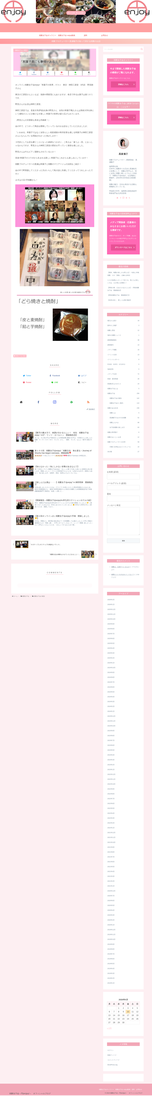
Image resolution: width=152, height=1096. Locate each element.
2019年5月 (111, 964)
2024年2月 (111, 707)
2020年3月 (111, 916)
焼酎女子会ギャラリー (103, 1090)
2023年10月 (111, 726)
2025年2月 (111, 658)
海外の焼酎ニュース (123, 335)
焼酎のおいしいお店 (123, 437)
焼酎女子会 (123, 393)
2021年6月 (111, 862)
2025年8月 (111, 629)
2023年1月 (111, 770)
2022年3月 (111, 818)
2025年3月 (111, 653)
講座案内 (123, 345)
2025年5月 (111, 644)
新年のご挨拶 (123, 325)
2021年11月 (111, 838)
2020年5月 (111, 906)
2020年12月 (111, 891)
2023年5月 (111, 750)
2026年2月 (111, 600)
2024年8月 (111, 678)
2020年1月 (111, 925)
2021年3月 (111, 877)
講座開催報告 (123, 340)
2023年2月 (111, 765)
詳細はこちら (123, 84)
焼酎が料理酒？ (123, 432)
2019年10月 (111, 940)
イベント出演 (123, 354)
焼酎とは (124, 413)
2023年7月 (111, 741)
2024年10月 (111, 668)
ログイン (110, 1051)
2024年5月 (111, 692)
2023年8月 (111, 736)
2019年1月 (111, 983)
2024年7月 (111, 683)
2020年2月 (111, 920)
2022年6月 (111, 804)
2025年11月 (111, 615)
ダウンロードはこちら (123, 247)
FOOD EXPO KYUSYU (123, 364)
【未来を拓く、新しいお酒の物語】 (119, 300)
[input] (123, 49)
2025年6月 (111, 639)
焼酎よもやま (124, 422)
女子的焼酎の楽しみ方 (124, 427)
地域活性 (123, 369)
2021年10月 (111, 843)
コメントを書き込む (54, 587)
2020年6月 (111, 901)
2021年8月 (111, 852)
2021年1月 (111, 886)
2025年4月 (111, 649)
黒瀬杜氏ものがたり (123, 384)
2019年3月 (111, 974)
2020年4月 (111, 911)
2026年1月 (111, 605)
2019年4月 (111, 969)
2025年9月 (111, 624)
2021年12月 (111, 833)
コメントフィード (113, 1060)
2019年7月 (111, 954)
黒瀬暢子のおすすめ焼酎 (124, 417)
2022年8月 (111, 794)
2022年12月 (111, 775)
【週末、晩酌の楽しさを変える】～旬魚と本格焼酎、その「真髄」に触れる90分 (123, 274)
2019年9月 (111, 945)
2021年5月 (111, 867)
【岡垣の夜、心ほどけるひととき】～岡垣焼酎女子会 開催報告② (123, 289)
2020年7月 (111, 896)
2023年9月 (111, 731)
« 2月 (109, 1029)
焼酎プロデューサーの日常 (123, 442)
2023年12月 (111, 717)
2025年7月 (111, 634)
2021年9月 (111, 848)
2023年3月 (111, 760)
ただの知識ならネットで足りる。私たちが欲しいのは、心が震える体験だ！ (123, 281)
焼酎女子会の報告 (20, 356)
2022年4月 (111, 814)
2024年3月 (111, 702)
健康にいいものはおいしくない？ (122, 575)
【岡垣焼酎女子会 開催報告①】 (118, 295)
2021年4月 (111, 872)
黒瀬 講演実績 (123, 379)
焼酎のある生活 (123, 408)
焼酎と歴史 (123, 330)
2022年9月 (111, 789)
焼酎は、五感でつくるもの (120, 567)
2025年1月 (111, 663)
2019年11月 (111, 935)
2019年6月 (111, 959)
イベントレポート (123, 359)
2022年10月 (111, 785)
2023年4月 (111, 755)
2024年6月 (111, 687)
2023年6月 (111, 746)
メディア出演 (123, 374)
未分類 (123, 452)
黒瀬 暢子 (123, 154)
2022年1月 (111, 828)
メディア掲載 (123, 350)
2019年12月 (111, 930)
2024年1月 (111, 712)
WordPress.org (112, 1065)
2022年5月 (111, 809)
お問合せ (139, 1090)
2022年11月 (111, 780)
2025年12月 (111, 610)
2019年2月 (111, 979)
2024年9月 (111, 673)
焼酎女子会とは (123, 388)
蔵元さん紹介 (123, 321)
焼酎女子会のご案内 (124, 403)
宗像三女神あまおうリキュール (124, 447)
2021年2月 (111, 881)
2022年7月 (111, 799)
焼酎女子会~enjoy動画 (120, 1090)
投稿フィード (112, 1055)
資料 (131, 1090)
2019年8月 (111, 949)
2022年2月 (111, 823)
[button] (142, 49)
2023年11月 (111, 721)
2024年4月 (111, 697)
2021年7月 (111, 857)
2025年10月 (111, 619)
